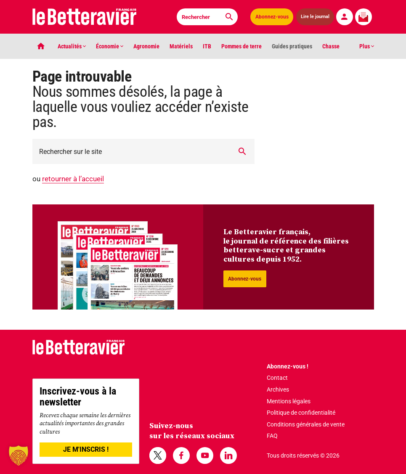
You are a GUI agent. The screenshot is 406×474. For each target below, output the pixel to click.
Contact (277, 377)
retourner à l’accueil (73, 179)
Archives (278, 389)
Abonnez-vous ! (287, 366)
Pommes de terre (241, 46)
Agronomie (146, 46)
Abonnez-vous (272, 17)
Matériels (181, 46)
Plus (366, 46)
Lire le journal (315, 16)
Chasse (331, 46)
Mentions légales (288, 401)
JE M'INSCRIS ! (86, 449)
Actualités (72, 46)
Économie (109, 46)
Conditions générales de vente (306, 424)
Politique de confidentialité (301, 412)
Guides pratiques (292, 46)
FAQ (272, 435)
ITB (207, 46)
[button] (18, 455)
